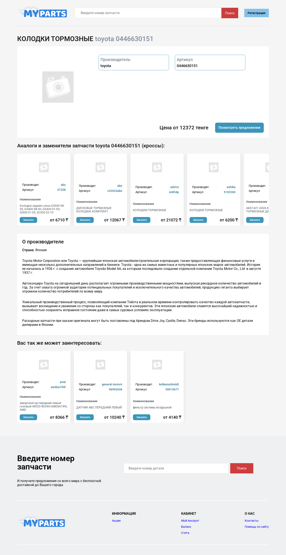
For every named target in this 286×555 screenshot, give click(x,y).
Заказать (28, 219)
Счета (185, 532)
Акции (116, 520)
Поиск (230, 13)
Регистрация (256, 13)
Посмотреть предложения (239, 128)
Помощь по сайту (257, 526)
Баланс (186, 526)
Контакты (252, 520)
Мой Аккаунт (190, 520)
